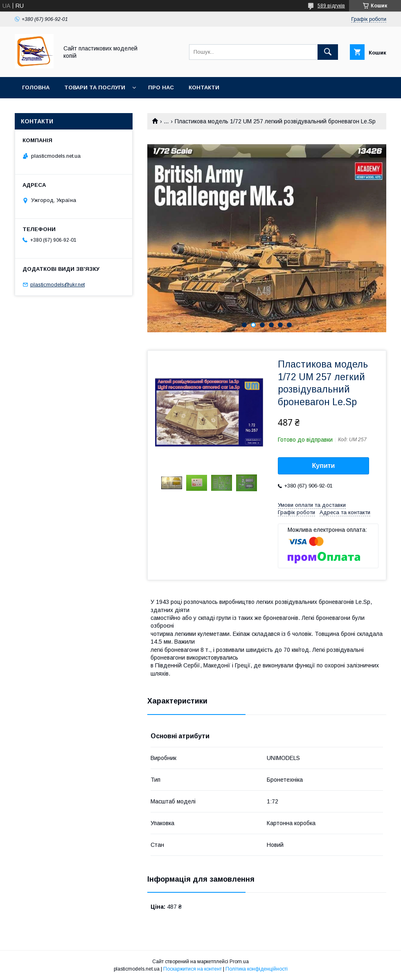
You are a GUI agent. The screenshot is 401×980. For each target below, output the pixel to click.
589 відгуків (331, 6)
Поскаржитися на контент (192, 969)
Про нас (161, 87)
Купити (323, 465)
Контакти (204, 87)
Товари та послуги (94, 87)
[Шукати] (328, 52)
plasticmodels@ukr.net (57, 284)
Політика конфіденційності (256, 969)
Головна (36, 87)
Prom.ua (239, 961)
